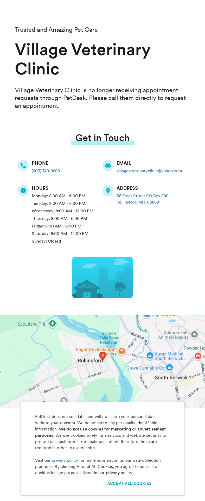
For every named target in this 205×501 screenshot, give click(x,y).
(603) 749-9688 (46, 170)
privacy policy (65, 460)
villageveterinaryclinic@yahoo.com (149, 170)
